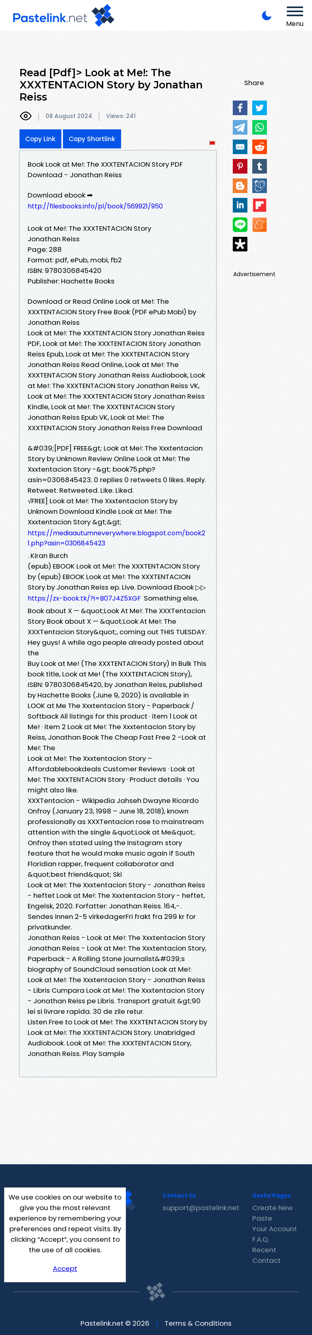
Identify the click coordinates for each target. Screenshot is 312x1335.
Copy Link (40, 139)
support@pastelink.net (200, 1208)
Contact (266, 1260)
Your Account (274, 1229)
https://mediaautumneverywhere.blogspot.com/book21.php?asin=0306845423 (116, 538)
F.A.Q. (260, 1239)
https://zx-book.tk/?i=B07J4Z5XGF (84, 598)
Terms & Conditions (198, 1323)
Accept (65, 1268)
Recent (264, 1250)
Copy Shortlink (92, 139)
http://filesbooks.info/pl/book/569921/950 (95, 206)
